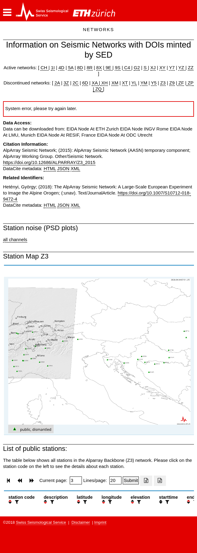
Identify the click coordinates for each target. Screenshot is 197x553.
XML (75, 168)
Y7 (171, 67)
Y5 (154, 82)
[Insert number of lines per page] (115, 480)
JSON (63, 168)
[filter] (16, 502)
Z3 (163, 82)
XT (125, 82)
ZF (180, 82)
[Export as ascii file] (160, 481)
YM (143, 82)
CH (44, 67)
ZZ (190, 67)
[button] (7, 12)
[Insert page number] (76, 480)
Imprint (100, 522)
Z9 (172, 82)
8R (90, 67)
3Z (66, 82)
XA (95, 82)
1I (53, 67)
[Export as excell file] (146, 481)
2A (57, 82)
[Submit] (131, 480)
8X (99, 67)
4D (61, 67)
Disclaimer (81, 522)
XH (104, 82)
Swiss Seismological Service (41, 522)
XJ (153, 67)
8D (80, 67)
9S (117, 67)
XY (163, 67)
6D (85, 82)
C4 (127, 67)
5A (70, 67)
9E (108, 67)
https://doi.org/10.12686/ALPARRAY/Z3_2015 (49, 162)
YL (134, 82)
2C (76, 82)
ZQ (98, 88)
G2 (137, 67)
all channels (15, 239)
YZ (181, 67)
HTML (50, 168)
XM (114, 82)
